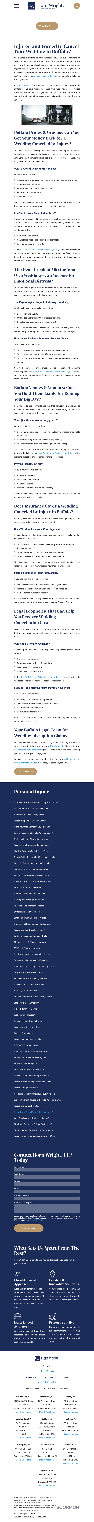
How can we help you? (24, 1203)
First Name (19, 1167)
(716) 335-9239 (47, 1381)
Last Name (19, 1174)
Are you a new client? (23, 1196)
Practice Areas (48, 1388)
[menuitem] (47, 803)
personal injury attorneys (45, 76)
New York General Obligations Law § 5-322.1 (41, 677)
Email (16, 1189)
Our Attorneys (32, 1388)
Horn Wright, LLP (25, 85)
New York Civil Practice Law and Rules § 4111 (53, 371)
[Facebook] (41, 1370)
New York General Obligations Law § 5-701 (39, 250)
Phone (17, 1181)
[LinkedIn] (47, 1370)
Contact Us (63, 1388)
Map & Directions (23, 1412)
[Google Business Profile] (52, 1370)
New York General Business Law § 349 (55, 453)
